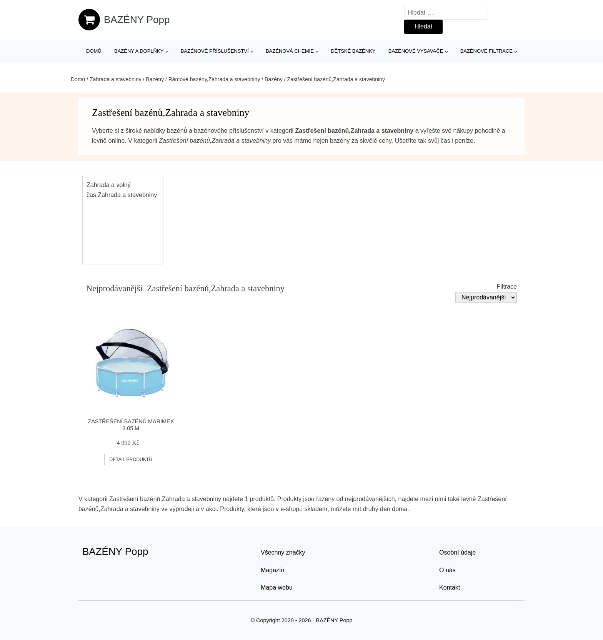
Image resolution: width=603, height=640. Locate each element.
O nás (447, 570)
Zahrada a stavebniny (116, 79)
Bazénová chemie (290, 51)
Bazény (155, 79)
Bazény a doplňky (138, 51)
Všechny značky (283, 552)
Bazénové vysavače (415, 51)
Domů (94, 51)
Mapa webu (277, 587)
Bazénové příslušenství (215, 51)
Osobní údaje (457, 552)
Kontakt (449, 587)
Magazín (272, 570)
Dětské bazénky (353, 51)
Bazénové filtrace (486, 51)
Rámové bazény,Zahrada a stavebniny (214, 79)
